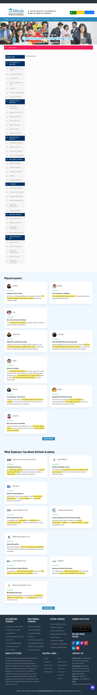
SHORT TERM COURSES (14, 188)
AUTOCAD (11, 176)
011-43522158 (38, 11)
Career (59, 678)
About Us (47, 662)
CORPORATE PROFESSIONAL (58, 647)
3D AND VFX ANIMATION (14, 172)
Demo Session (48, 665)
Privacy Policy (48, 672)
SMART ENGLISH (12, 242)
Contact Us (57, 19)
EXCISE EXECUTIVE (13, 121)
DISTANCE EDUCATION (14, 133)
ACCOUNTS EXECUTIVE (14, 97)
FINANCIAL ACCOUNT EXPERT (14, 69)
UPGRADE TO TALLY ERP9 (15, 112)
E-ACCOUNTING (12, 78)
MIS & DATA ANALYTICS (14, 219)
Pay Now (80, 12)
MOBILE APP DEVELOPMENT (12, 205)
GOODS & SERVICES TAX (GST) (14, 83)
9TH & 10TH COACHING (14, 151)
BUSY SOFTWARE (12, 129)
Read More (48, 438)
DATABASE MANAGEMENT (15, 196)
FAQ (59, 658)
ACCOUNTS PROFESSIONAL (15, 93)
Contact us (61, 668)
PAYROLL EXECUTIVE (13, 125)
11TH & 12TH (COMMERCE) (15, 155)
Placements (47, 19)
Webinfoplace (77, 691)
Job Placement (62, 665)
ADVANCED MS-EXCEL (14, 223)
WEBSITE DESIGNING (14, 163)
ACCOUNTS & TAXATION (14, 74)
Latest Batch (48, 668)
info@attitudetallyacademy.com (82, 684)
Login (73, 13)
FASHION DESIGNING (14, 180)
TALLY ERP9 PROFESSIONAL (12, 107)
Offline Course (15, 19)
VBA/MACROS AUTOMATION (12, 227)
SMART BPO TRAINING (14, 247)
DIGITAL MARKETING (13, 211)
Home (7, 19)
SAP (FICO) (11, 89)
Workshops (37, 19)
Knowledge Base (68, 19)
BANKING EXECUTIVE (14, 117)
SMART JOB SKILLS (13, 257)
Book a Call (89, 12)
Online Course (27, 19)
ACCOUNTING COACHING (14, 143)
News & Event (61, 662)
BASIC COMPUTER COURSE (15, 233)
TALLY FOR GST (10, 650)
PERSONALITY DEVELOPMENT (12, 261)
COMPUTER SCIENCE (13, 147)
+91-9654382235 (50, 11)
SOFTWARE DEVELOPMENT (15, 192)
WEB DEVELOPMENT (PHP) (15, 201)
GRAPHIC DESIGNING (13, 168)
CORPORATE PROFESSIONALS (12, 251)
